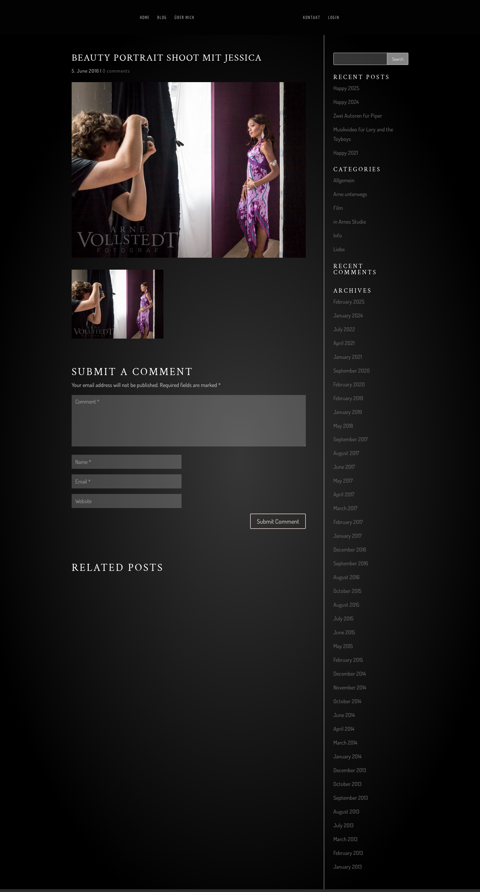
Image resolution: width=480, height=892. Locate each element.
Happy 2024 (346, 101)
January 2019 (347, 411)
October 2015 (347, 590)
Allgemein (343, 180)
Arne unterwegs (350, 194)
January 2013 (347, 866)
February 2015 (348, 659)
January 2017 (347, 535)
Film (338, 207)
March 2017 (345, 508)
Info (337, 235)
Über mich (184, 18)
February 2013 (348, 852)
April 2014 (343, 728)
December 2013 (349, 770)
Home (145, 18)
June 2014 (344, 715)
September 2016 (350, 563)
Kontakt (312, 18)
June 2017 (344, 466)
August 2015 (346, 604)
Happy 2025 (346, 88)
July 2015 (343, 618)
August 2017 (346, 453)
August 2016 (346, 577)
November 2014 (349, 687)
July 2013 (343, 825)
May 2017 (343, 480)
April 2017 (343, 494)
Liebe (339, 249)
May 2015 (343, 646)
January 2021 (347, 356)
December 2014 (349, 673)
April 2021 (343, 343)
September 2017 (350, 439)
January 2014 (347, 756)
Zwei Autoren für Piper (357, 115)
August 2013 (346, 811)
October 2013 (347, 783)
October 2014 (347, 701)
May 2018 (343, 425)
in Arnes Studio (349, 221)
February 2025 (349, 301)
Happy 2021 (345, 152)
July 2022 (344, 329)
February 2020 (349, 384)
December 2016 (349, 549)
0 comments (116, 71)
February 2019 (348, 398)
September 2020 (351, 370)
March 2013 (345, 839)
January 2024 (348, 315)
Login (333, 18)
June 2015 (344, 632)
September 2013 (350, 797)
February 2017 (348, 521)
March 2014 (345, 742)
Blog (162, 18)
